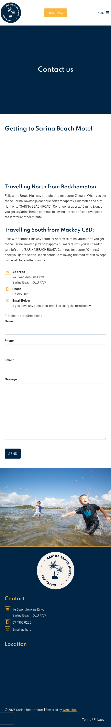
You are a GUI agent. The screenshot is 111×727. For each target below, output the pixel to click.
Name (9, 321)
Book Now (55, 13)
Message (11, 379)
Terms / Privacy (93, 719)
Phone (9, 340)
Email (9, 360)
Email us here (21, 629)
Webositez (69, 709)
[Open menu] (103, 12)
